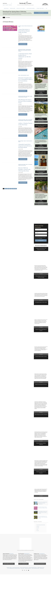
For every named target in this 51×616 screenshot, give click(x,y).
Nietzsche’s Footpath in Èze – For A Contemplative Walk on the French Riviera (25, 79)
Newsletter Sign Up (9, 567)
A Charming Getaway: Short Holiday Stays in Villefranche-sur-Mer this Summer (25, 56)
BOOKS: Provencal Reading (31, 8)
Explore (19, 75)
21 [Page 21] (10, 188)
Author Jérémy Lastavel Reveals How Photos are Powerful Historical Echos (42, 503)
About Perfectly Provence (8, 563)
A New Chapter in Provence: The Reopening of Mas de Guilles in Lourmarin (42, 512)
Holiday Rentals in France (40, 567)
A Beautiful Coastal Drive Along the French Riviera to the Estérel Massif (25, 146)
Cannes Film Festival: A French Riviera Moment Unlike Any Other (24, 31)
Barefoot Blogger (20, 140)
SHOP (46, 8)
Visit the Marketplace (23, 563)
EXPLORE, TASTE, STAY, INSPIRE (20, 8)
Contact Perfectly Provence (35, 568)
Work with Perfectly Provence (33, 567)
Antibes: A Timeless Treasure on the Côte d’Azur (25, 123)
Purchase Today (41, 12)
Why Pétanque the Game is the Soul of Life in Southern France (25, 101)
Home (4, 17)
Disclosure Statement (28, 568)
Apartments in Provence (21, 49)
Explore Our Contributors (40, 563)
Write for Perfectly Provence (24, 567)
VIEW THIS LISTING (41, 95)
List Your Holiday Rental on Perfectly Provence (13, 568)
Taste (38, 530)
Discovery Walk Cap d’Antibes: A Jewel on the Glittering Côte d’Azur (24, 169)
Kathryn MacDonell (23, 75)
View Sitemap (42, 568)
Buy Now (41, 273)
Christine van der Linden (21, 96)
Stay (37, 529)
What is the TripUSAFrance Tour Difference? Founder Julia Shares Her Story (42, 517)
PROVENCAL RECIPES (12, 8)
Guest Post (20, 25)
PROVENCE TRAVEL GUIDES (40, 8)
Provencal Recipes (21, 120)
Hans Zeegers (28, 96)
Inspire (23, 25)
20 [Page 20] (8, 188)
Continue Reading (23, 69)
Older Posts (14, 188)
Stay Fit (28, 75)
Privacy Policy (40, 238)
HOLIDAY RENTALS (6, 8)
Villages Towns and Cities (28, 120)
